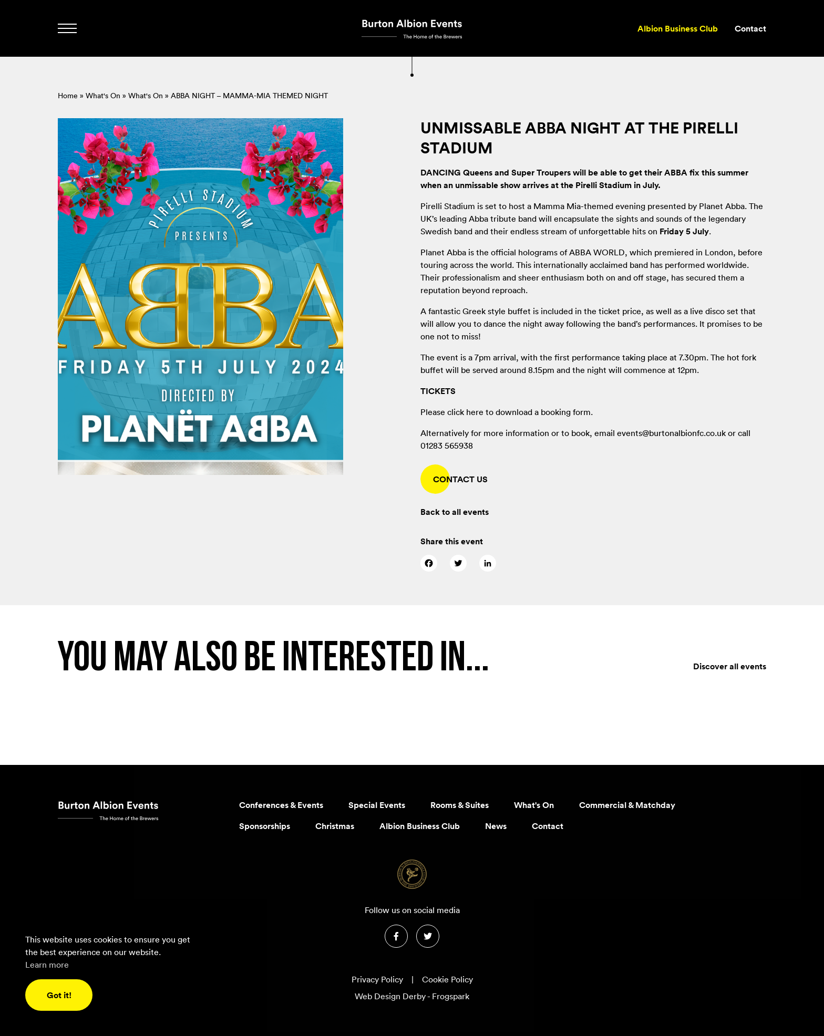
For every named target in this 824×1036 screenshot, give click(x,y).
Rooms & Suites (459, 805)
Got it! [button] (59, 995)
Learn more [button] (47, 964)
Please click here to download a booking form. (506, 412)
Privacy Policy (377, 979)
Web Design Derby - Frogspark (412, 996)
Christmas (334, 826)
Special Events (376, 805)
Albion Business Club (677, 28)
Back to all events (454, 511)
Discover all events (729, 688)
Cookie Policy (447, 979)
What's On (103, 95)
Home (68, 95)
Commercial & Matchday (627, 805)
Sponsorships (264, 826)
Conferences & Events (281, 805)
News (496, 826)
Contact (750, 28)
